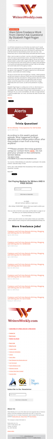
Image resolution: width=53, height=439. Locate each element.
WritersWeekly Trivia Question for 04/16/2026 (24, 128)
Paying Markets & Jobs (14, 365)
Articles (11, 354)
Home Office (12, 357)
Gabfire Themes (37, 437)
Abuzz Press (24, 416)
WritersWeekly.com (28, 436)
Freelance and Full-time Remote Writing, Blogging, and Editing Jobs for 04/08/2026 (26, 243)
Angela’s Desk (12, 349)
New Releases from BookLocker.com (18, 360)
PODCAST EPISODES (14, 352)
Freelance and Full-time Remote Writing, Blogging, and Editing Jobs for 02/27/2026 (26, 298)
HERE (32, 150)
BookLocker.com (16, 416)
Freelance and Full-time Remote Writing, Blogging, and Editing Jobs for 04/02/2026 (26, 254)
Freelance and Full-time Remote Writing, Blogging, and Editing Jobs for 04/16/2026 (26, 232)
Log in (13, 437)
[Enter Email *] (23, 189)
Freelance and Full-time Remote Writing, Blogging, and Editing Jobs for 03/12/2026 (26, 287)
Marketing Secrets (13, 368)
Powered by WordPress (21, 437)
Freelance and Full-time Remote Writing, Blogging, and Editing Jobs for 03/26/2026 (26, 265)
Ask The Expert (13, 363)
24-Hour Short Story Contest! (16, 371)
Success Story (14, 29)
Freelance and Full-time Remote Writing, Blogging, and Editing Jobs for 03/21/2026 (26, 276)
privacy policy (11, 431)
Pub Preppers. (32, 416)
